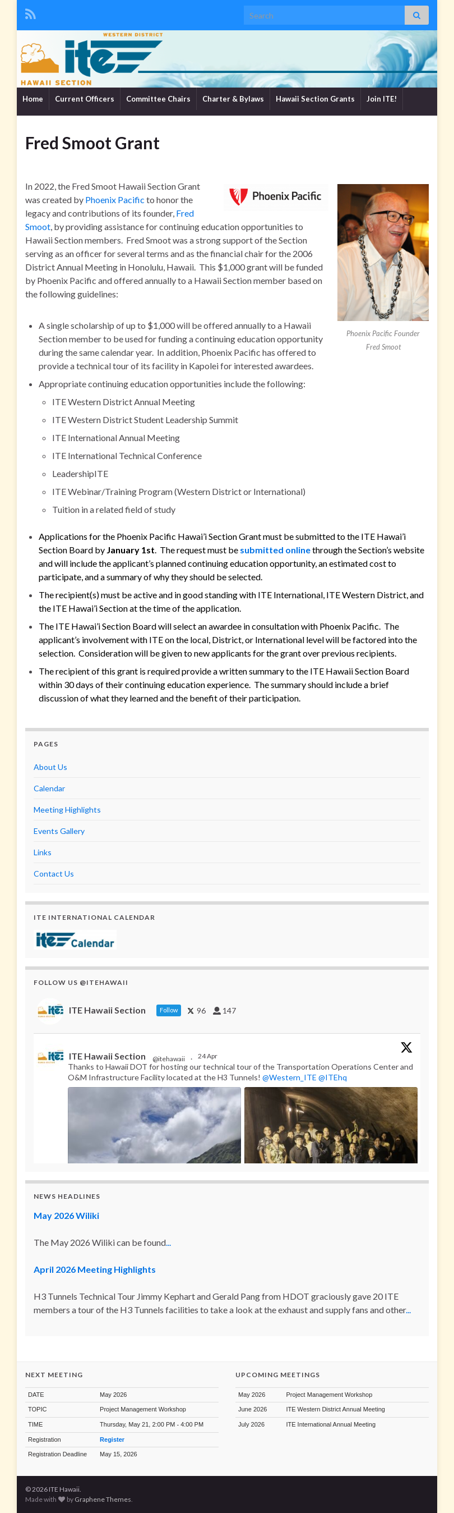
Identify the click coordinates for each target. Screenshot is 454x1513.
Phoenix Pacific (115, 199)
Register (112, 1439)
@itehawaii (168, 1058)
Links (43, 852)
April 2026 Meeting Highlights (95, 1269)
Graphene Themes (103, 1499)
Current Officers (84, 98)
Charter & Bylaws (233, 98)
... (168, 1242)
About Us (50, 767)
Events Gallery (59, 831)
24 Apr (208, 1056)
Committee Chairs (158, 98)
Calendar (49, 788)
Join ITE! (382, 98)
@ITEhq (332, 1077)
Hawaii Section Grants (315, 98)
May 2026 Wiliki (66, 1215)
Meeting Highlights (67, 809)
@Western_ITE (289, 1077)
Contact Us (54, 873)
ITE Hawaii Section (107, 1056)
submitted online (275, 549)
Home (32, 98)
